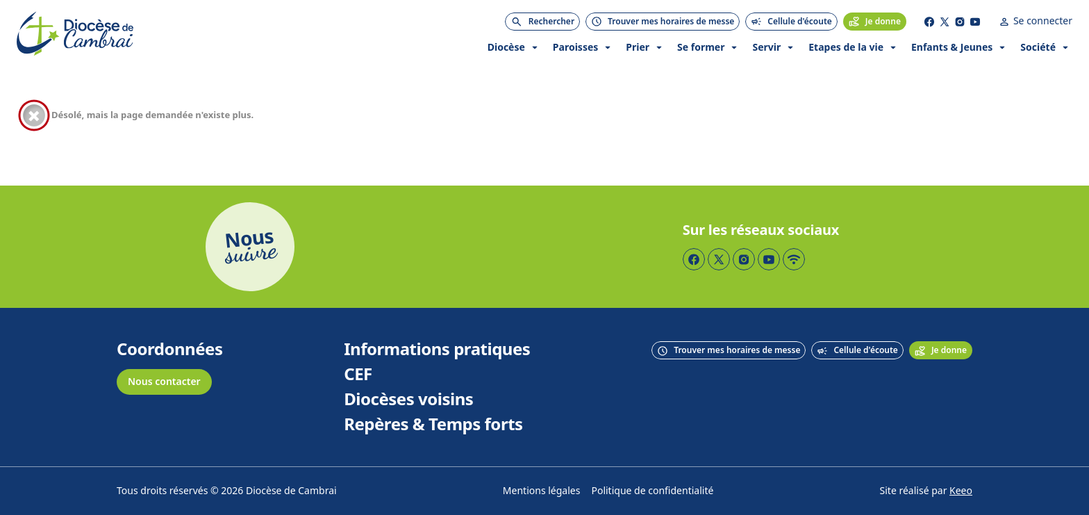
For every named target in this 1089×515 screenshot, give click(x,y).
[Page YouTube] (975, 21)
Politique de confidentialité (652, 491)
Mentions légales (542, 491)
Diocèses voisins (408, 399)
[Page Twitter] (944, 21)
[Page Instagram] (960, 21)
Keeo (960, 491)
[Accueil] (75, 33)
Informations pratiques (437, 349)
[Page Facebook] (929, 21)
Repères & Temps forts (433, 424)
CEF (358, 374)
